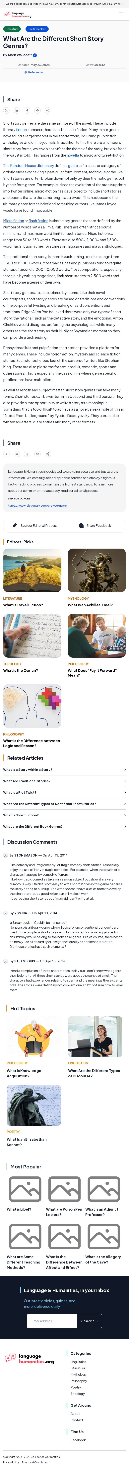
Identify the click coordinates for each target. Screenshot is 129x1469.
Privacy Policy (11, 1462)
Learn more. (117, 4)
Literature (12, 598)
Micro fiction (13, 220)
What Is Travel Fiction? (23, 604)
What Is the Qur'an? (20, 670)
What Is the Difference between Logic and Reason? (31, 743)
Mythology (78, 598)
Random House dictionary (32, 165)
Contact (77, 1420)
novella (73, 155)
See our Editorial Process (34, 525)
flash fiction (38, 220)
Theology (12, 664)
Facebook (78, 1440)
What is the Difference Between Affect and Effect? (64, 1262)
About (75, 1413)
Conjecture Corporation (45, 1456)
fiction (21, 129)
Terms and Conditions (35, 1462)
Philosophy (78, 664)
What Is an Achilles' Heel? (90, 604)
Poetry (13, 1132)
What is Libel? (19, 1209)
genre (73, 165)
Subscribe (89, 1321)
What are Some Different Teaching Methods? (23, 1262)
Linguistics (78, 1063)
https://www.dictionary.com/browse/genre (37, 505)
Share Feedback (94, 525)
